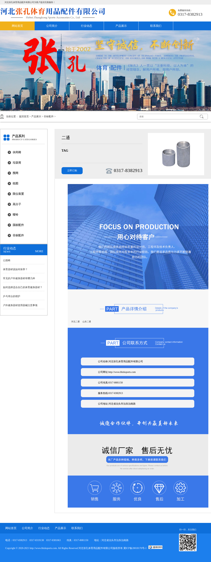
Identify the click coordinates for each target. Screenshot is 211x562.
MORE (39, 251)
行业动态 (86, 25)
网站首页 (17, 25)
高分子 (17, 204)
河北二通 (75, 321)
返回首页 (24, 116)
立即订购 (72, 170)
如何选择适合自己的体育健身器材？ (22, 287)
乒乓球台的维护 (11, 296)
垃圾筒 (17, 162)
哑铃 (15, 214)
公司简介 (51, 25)
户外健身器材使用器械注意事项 (20, 305)
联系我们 (155, 25)
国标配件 (18, 224)
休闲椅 (17, 152)
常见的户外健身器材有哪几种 (19, 278)
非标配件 (49, 116)
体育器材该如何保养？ (15, 269)
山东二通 (86, 321)
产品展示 (121, 25)
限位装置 (18, 193)
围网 (15, 173)
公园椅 (6, 260)
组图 (15, 183)
